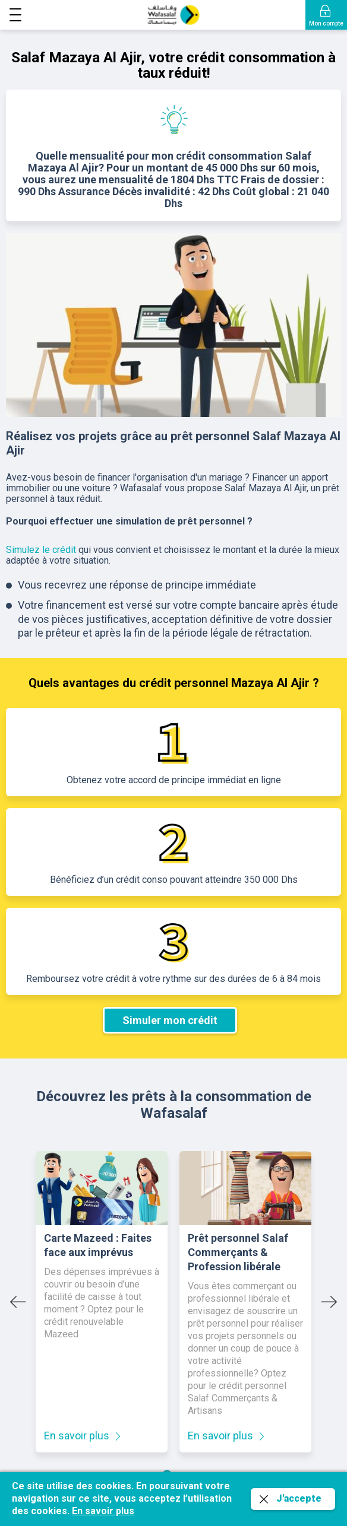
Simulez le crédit (41, 549)
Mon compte (326, 23)
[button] (15, 17)
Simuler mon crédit (169, 1020)
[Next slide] (329, 1302)
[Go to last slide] (18, 1302)
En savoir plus (76, 1435)
